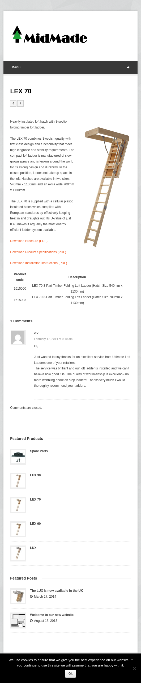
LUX (33, 548)
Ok (70, 674)
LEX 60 (35, 524)
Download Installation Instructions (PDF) (38, 263)
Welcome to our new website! (52, 615)
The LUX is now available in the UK (56, 591)
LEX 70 (35, 499)
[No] (134, 668)
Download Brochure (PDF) (29, 241)
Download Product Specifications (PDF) (38, 252)
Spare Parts (39, 451)
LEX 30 (35, 475)
